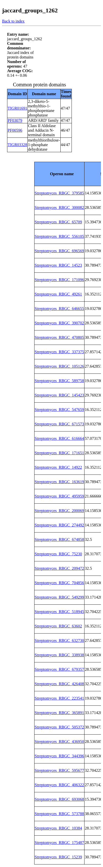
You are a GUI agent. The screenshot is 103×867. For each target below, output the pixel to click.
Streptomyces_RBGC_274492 (59, 525)
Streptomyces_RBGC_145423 (59, 395)
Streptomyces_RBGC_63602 (58, 626)
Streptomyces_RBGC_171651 (59, 453)
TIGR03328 (17, 145)
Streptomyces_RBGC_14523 (58, 265)
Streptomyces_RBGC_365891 (59, 713)
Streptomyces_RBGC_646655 (59, 308)
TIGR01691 (17, 108)
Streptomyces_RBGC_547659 (59, 409)
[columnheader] (59, 174)
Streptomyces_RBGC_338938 (59, 655)
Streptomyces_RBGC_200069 (59, 510)
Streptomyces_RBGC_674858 (59, 539)
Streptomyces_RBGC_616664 (59, 438)
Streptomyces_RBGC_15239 (58, 857)
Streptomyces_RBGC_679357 (59, 669)
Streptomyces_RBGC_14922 (58, 467)
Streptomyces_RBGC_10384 (58, 828)
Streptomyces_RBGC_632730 (59, 640)
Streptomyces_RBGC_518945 (59, 611)
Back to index (13, 21)
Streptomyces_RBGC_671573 (59, 424)
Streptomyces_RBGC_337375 (59, 352)
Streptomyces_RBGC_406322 (59, 785)
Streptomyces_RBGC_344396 (59, 756)
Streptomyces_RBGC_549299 (59, 597)
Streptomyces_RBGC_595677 (59, 770)
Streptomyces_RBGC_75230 (58, 554)
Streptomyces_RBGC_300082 (59, 207)
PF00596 (15, 130)
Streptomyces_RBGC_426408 (59, 684)
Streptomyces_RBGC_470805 (59, 337)
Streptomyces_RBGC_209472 (59, 568)
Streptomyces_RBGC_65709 (58, 222)
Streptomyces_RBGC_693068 (59, 799)
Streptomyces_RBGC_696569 (59, 251)
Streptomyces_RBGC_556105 (59, 236)
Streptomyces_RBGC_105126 (59, 366)
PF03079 (15, 120)
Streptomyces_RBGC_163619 (59, 482)
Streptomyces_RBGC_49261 (58, 294)
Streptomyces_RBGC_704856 (59, 583)
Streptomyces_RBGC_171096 (59, 280)
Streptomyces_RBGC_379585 (59, 193)
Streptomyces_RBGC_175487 (59, 842)
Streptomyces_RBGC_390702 (59, 323)
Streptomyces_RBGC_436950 (59, 741)
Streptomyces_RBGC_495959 (59, 496)
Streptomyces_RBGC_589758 (59, 381)
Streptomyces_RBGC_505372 (59, 727)
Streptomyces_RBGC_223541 (59, 698)
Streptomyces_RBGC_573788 (59, 814)
